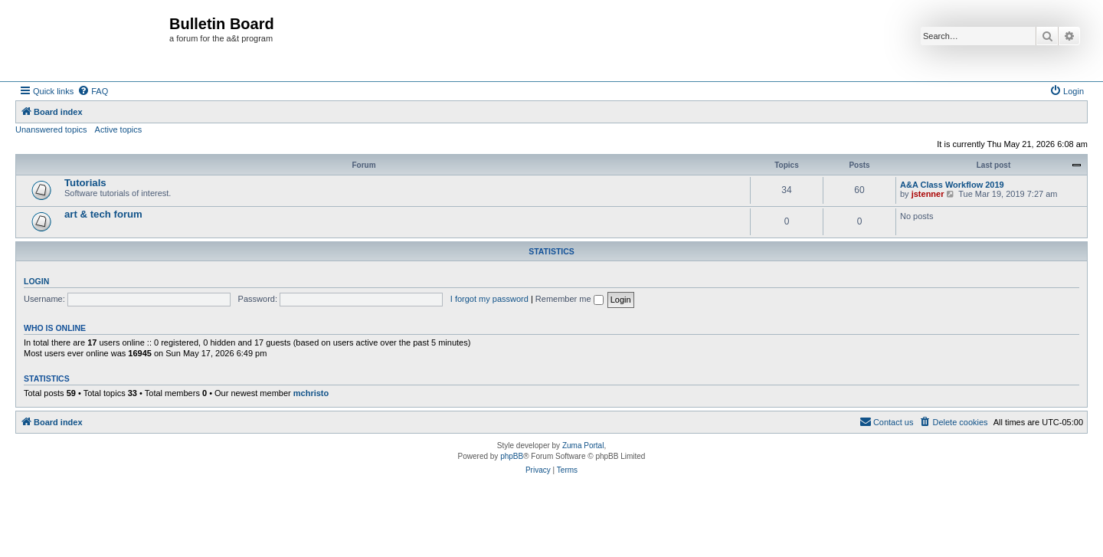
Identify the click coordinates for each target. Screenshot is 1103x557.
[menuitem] (92, 91)
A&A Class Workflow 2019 (952, 184)
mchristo (311, 393)
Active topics (118, 129)
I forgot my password (489, 298)
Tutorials (85, 182)
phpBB (511, 456)
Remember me (569, 298)
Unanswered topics (51, 129)
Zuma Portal (583, 445)
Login (36, 281)
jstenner (928, 193)
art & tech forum (103, 214)
